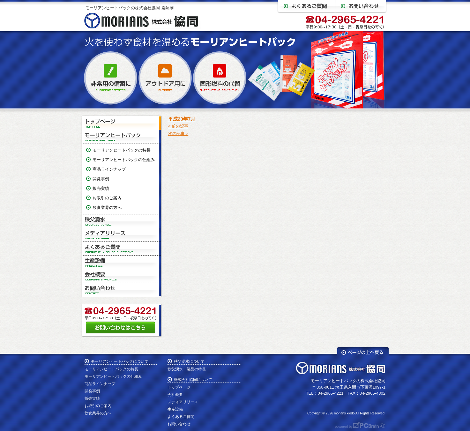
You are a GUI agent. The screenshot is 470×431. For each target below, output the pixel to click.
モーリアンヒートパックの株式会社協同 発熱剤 (129, 7)
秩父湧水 (122, 221)
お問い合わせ (122, 289)
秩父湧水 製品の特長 (187, 369)
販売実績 (101, 188)
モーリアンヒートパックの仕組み (124, 159)
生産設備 (122, 262)
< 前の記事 (178, 126)
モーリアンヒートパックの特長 (122, 150)
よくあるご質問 (122, 249)
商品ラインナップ (109, 169)
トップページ (122, 123)
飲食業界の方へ (107, 207)
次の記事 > (178, 133)
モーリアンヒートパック (122, 137)
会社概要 (122, 276)
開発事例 (101, 178)
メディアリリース (122, 235)
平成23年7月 (181, 119)
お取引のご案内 (107, 198)
